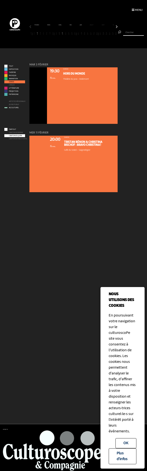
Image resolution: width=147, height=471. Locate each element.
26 (109, 34)
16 (78, 34)
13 (68, 34)
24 (103, 34)
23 (100, 34)
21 (94, 34)
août (103, 25)
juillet (92, 25)
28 (116, 34)
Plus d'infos (122, 456)
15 (75, 34)
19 (87, 34)
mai (71, 25)
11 (62, 34)
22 (97, 34)
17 (81, 34)
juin (81, 25)
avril (60, 25)
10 (59, 34)
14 (72, 34)
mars (49, 25)
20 (90, 34)
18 (84, 34)
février (36, 25)
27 (113, 34)
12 (65, 34)
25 (106, 34)
